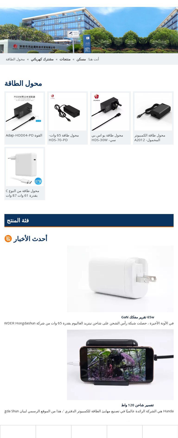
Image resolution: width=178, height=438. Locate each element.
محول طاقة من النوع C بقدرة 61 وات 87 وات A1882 (22, 193)
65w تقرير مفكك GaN (137, 318)
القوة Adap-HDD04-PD (24, 135)
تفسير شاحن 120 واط (137, 406)
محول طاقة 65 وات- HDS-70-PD (64, 137)
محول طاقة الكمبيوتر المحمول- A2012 (149, 137)
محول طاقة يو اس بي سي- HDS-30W (107, 137)
